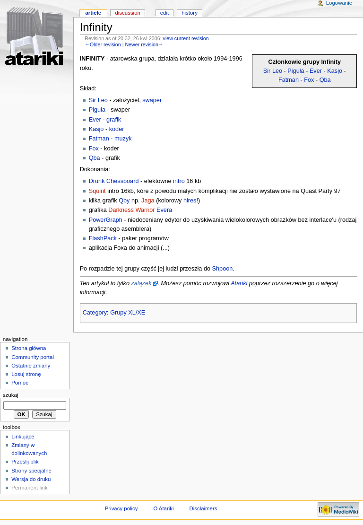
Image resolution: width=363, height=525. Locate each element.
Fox (309, 80)
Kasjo (334, 71)
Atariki (239, 283)
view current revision (186, 38)
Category (95, 312)
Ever (316, 71)
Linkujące (22, 436)
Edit (164, 13)
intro (179, 181)
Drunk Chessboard (114, 181)
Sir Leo (272, 71)
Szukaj (10, 395)
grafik (113, 119)
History (190, 13)
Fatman (288, 80)
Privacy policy (121, 508)
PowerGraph (105, 220)
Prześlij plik (24, 461)
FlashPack (103, 238)
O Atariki (163, 508)
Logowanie (339, 3)
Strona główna (28, 348)
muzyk (123, 138)
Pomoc (19, 382)
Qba (325, 80)
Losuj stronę (26, 374)
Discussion (127, 13)
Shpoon (222, 268)
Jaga (148, 200)
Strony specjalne (31, 470)
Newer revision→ (144, 44)
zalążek (141, 283)
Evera (164, 210)
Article (93, 13)
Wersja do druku (31, 479)
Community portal (32, 357)
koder (116, 129)
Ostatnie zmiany (30, 365)
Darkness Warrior (131, 210)
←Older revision (103, 44)
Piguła (295, 71)
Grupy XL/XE (127, 312)
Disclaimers (203, 508)
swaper (152, 100)
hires (190, 200)
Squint (97, 191)
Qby (124, 200)
